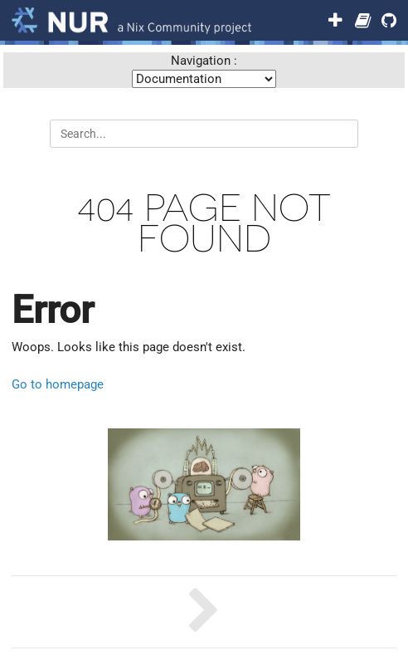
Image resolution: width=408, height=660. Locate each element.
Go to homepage (58, 384)
